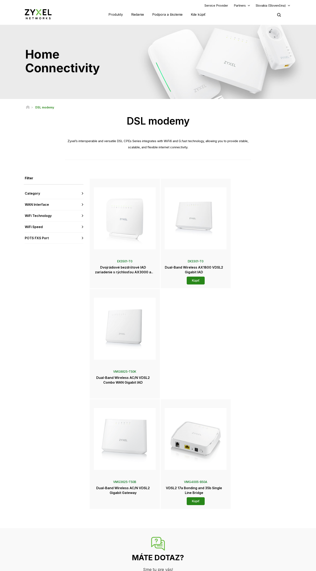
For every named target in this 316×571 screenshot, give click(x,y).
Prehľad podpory (113, 500)
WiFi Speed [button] (34, 227)
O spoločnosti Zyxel (247, 530)
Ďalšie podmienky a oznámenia (122, 527)
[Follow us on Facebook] (28, 546)
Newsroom (177, 517)
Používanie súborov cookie (273, 565)
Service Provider (216, 5)
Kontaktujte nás (158, 469)
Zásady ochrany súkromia (231, 565)
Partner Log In (243, 500)
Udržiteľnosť (242, 537)
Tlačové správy (178, 524)
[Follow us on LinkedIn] (50, 546)
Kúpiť (191, 281)
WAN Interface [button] (37, 205)
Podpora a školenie (167, 14)
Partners (240, 5)
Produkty (115, 14)
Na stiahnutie (111, 514)
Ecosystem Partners (247, 514)
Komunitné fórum (113, 507)
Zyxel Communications (249, 551)
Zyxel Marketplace (180, 500)
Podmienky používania (193, 565)
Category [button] (32, 194)
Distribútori (175, 507)
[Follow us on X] (59, 546)
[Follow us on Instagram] (70, 546)
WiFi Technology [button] (38, 216)
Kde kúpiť (198, 14)
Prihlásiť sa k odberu (68, 521)
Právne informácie (160, 565)
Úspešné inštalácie (246, 544)
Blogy (172, 544)
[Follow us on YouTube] (39, 546)
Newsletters (176, 537)
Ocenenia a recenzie (181, 530)
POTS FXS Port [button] (37, 238)
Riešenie (137, 14)
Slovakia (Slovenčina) (271, 5)
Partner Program (245, 507)
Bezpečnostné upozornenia (120, 521)
